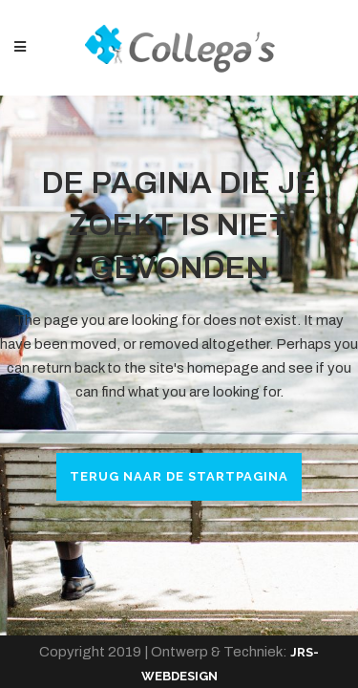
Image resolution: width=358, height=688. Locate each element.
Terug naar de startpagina (179, 476)
